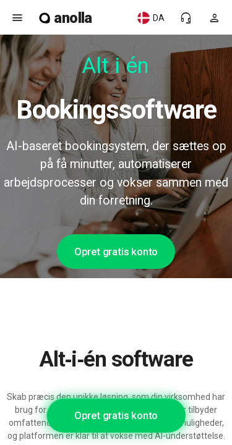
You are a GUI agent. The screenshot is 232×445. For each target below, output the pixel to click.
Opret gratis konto (116, 251)
